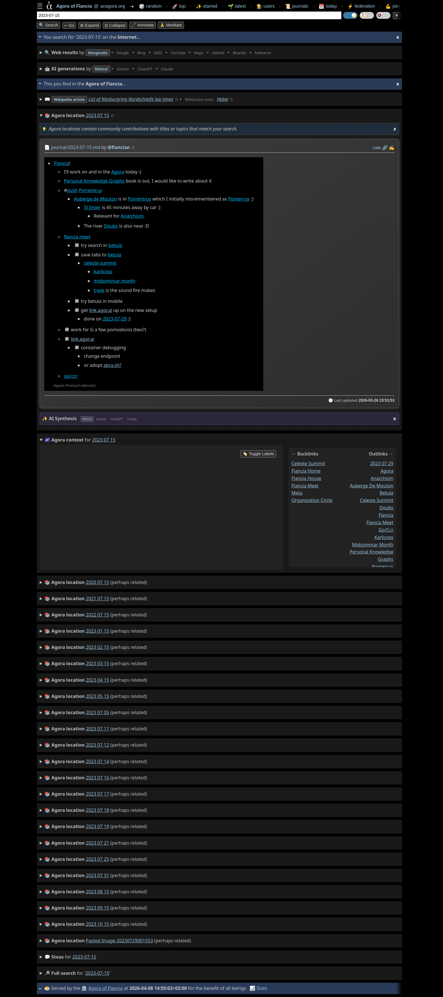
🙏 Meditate (171, 25)
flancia (386, 515)
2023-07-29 (115, 319)
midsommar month (114, 281)
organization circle (312, 500)
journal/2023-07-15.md (75, 147)
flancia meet (77, 237)
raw (377, 147)
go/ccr (70, 376)
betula (115, 245)
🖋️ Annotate (142, 25)
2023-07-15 (84, 957)
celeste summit (100, 263)
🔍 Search (48, 25)
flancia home (306, 470)
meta (297, 493)
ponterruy (382, 566)
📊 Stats (259, 988)
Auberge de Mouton (95, 199)
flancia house (306, 478)
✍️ (392, 147)
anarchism (382, 478)
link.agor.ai (100, 310)
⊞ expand (89, 25)
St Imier (92, 207)
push (72, 190)
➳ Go (69, 25)
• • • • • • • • (173, 52)
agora (387, 470)
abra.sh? (113, 365)
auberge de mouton (371, 485)
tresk (99, 290)
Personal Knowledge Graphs (94, 181)
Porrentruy (90, 190)
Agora (117, 172)
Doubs (111, 226)
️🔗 (385, 147)
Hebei (237, 99)
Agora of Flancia (106, 988)
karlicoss (103, 272)
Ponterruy (239, 199)
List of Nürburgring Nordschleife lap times (138, 99)
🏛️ (85, 988)
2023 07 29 (381, 463)
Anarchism (132, 216)
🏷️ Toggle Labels (258, 453)
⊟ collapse (115, 25)
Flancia (61, 163)
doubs (386, 507)
